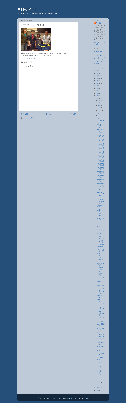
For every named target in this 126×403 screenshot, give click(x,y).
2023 (97, 75)
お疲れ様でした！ (100, 282)
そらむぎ (98, 23)
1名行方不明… (100, 296)
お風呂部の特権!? (100, 202)
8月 (99, 110)
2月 (99, 382)
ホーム (48, 114)
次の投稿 (24, 114)
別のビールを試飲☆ (100, 300)
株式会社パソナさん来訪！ (100, 235)
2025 (97, 70)
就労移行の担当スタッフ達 (100, 265)
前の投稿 (72, 114)
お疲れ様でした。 (100, 328)
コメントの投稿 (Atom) (31, 118)
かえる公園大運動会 (100, 135)
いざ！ (99, 226)
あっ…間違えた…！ (101, 324)
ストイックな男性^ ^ (100, 198)
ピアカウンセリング (100, 270)
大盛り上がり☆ (100, 256)
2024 (97, 73)
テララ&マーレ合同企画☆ (101, 313)
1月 (99, 384)
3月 (99, 379)
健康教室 (100, 247)
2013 (97, 387)
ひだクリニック (99, 55)
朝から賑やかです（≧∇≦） (100, 131)
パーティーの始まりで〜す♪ (100, 125)
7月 (99, 113)
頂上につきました (100, 343)
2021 (97, 80)
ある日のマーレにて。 (100, 211)
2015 (97, 95)
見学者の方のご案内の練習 (100, 240)
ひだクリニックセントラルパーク (99, 58)
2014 (97, 98)
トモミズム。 (100, 260)
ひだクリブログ (99, 61)
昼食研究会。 (100, 274)
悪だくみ (100, 357)
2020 (97, 83)
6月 (99, 115)
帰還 (98, 332)
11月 (99, 103)
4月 (99, 377)
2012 (97, 390)
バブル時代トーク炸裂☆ (100, 194)
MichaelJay (70, 398)
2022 (97, 78)
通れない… (100, 321)
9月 (99, 108)
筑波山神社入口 (100, 347)
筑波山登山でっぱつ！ (100, 361)
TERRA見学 (100, 244)
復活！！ (100, 253)
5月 (99, 118)
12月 (99, 100)
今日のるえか (98, 63)
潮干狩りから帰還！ (100, 250)
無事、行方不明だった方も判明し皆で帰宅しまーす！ (100, 289)
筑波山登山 (100, 350)
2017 (97, 90)
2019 (97, 85)
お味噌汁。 (100, 215)
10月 (99, 105)
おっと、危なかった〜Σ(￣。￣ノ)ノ (100, 221)
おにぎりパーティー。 (100, 367)
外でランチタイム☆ (100, 229)
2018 (97, 88)
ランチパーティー (100, 318)
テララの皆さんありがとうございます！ (100, 186)
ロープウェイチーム (100, 335)
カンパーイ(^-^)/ (100, 339)
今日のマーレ (27, 9)
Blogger (86, 398)
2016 (97, 93)
